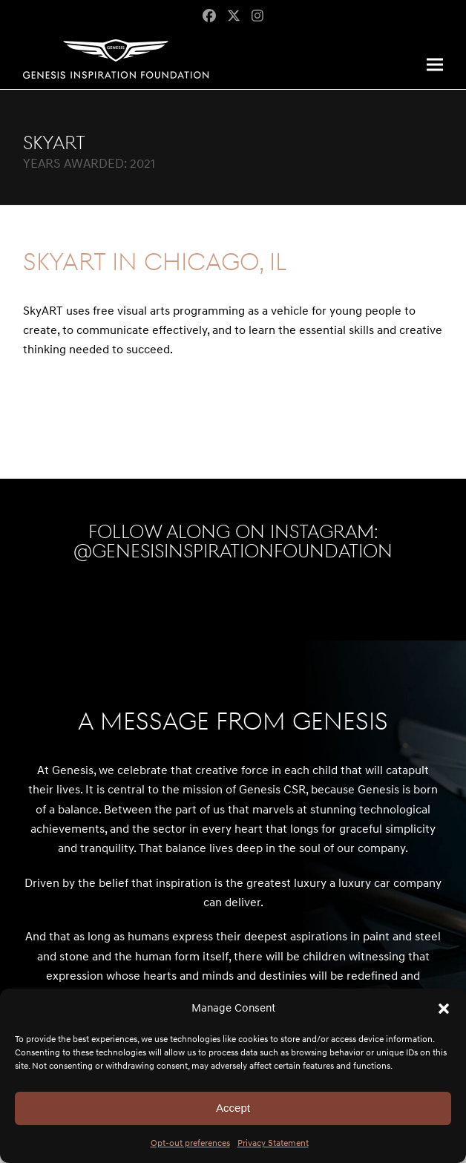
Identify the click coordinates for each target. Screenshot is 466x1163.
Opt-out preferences (190, 1143)
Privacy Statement (273, 1143)
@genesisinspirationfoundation (233, 551)
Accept (233, 1107)
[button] (443, 1008)
